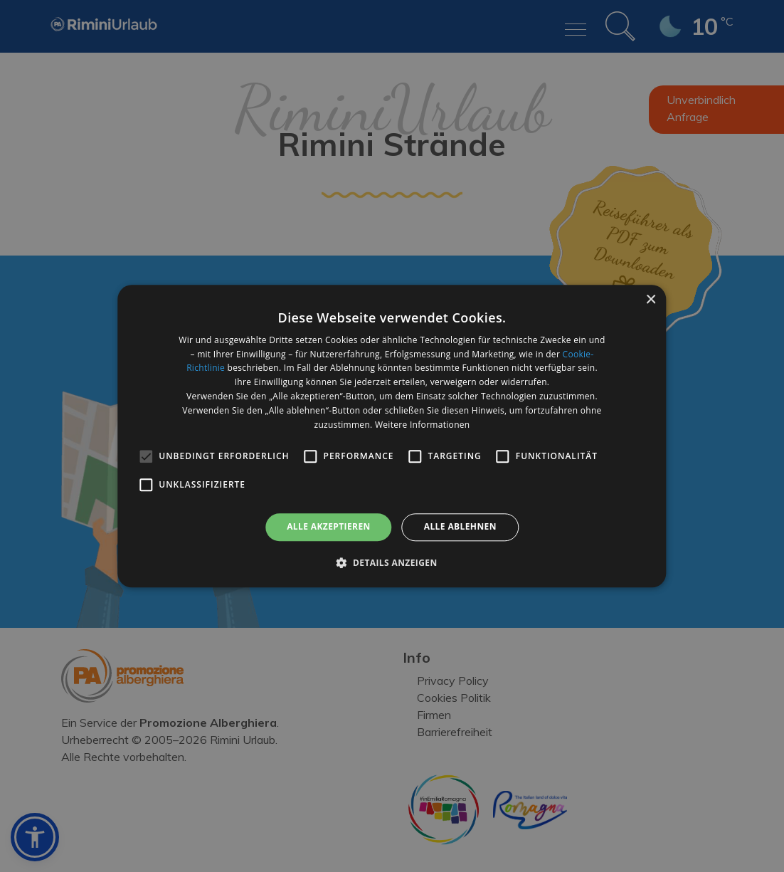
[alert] (392, 436)
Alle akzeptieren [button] (329, 527)
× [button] (650, 300)
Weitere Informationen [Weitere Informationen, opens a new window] (422, 425)
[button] (391, 562)
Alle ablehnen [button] (460, 527)
